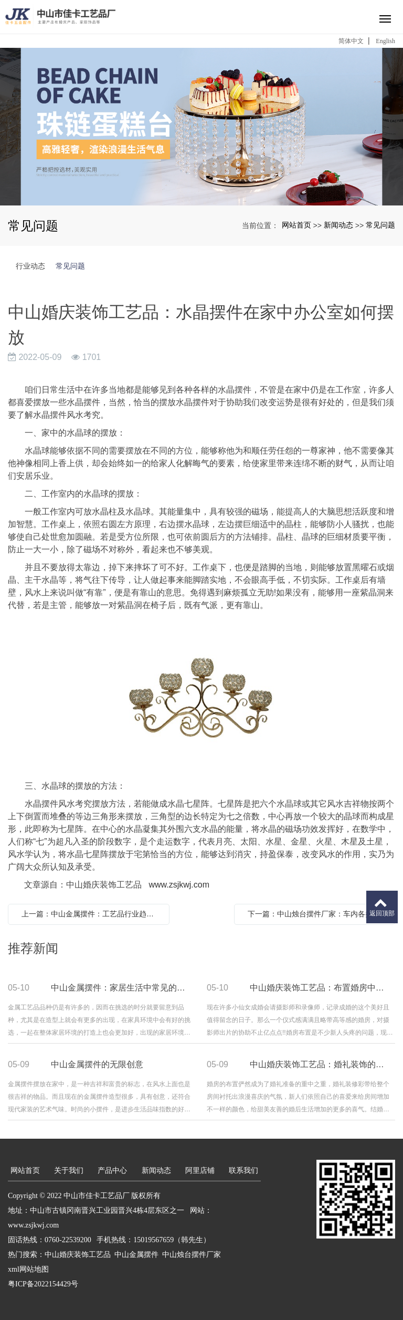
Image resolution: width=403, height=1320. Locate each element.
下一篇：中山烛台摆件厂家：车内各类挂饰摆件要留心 (317, 914)
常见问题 (380, 225)
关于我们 (68, 1170)
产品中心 (112, 1170)
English (385, 41)
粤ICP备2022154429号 (43, 1284)
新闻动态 (338, 225)
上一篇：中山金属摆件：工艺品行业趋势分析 (91, 914)
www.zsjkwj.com (179, 884)
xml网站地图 (28, 1269)
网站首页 (296, 225)
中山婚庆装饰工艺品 (78, 1255)
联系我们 (243, 1170)
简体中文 (351, 41)
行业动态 (30, 266)
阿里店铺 (200, 1170)
